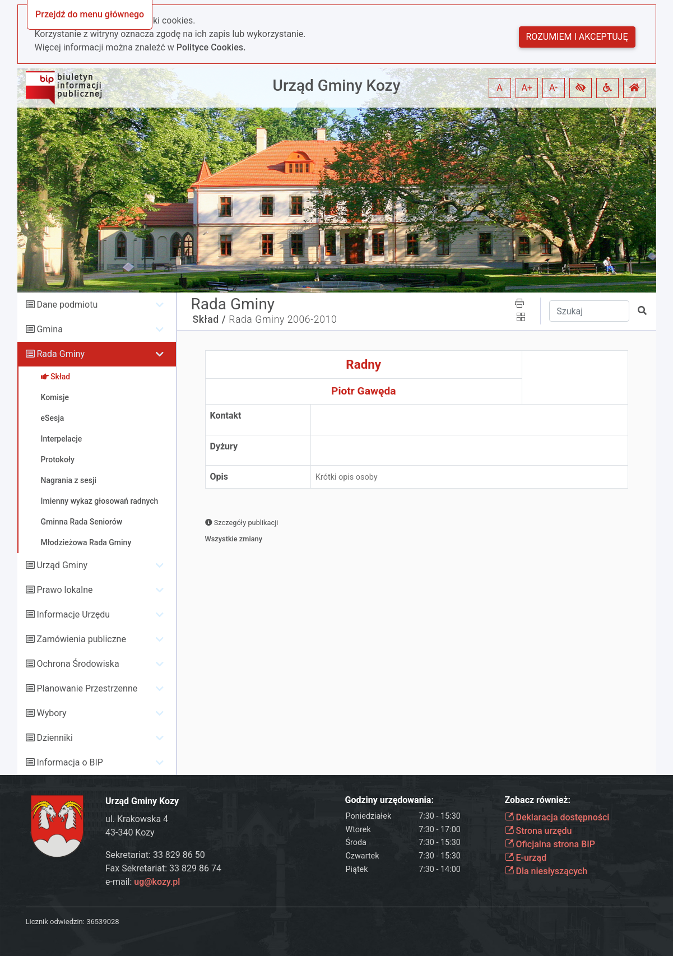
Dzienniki (54, 737)
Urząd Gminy (61, 565)
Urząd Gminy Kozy (337, 85)
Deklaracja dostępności (557, 817)
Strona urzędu (538, 830)
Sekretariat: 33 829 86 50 (155, 855)
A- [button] (553, 87)
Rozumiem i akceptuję (577, 36)
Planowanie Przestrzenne (86, 688)
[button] (580, 88)
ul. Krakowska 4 (136, 819)
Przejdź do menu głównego (89, 14)
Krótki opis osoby (346, 477)
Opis (219, 476)
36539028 (102, 921)
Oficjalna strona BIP (550, 844)
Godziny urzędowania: (389, 800)
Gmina (49, 329)
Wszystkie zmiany (234, 539)
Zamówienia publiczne (81, 639)
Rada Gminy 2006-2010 (283, 319)
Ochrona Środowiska (77, 663)
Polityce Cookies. (211, 47)
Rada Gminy (60, 354)
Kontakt (226, 415)
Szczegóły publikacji (242, 522)
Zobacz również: (538, 800)
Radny (363, 364)
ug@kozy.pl (157, 881)
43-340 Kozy (130, 832)
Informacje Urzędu (73, 614)
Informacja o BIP (69, 762)
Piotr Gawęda (363, 390)
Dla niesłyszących (546, 871)
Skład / (209, 319)
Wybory (51, 713)
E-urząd (526, 857)
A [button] (499, 87)
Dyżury (224, 446)
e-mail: (142, 881)
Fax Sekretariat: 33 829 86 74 (163, 868)
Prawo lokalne (64, 589)
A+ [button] (527, 87)
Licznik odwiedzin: (55, 921)
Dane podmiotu (67, 304)
